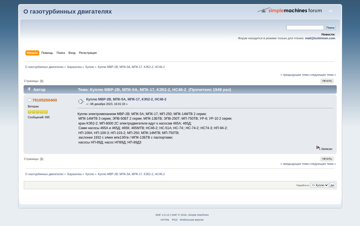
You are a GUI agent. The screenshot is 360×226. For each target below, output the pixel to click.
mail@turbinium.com (320, 38)
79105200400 (44, 100)
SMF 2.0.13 (162, 214)
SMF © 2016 (179, 214)
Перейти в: (302, 185)
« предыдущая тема (294, 74)
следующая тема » (322, 74)
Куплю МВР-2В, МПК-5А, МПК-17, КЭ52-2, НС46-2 (126, 99)
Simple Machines (198, 214)
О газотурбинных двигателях (68, 11)
